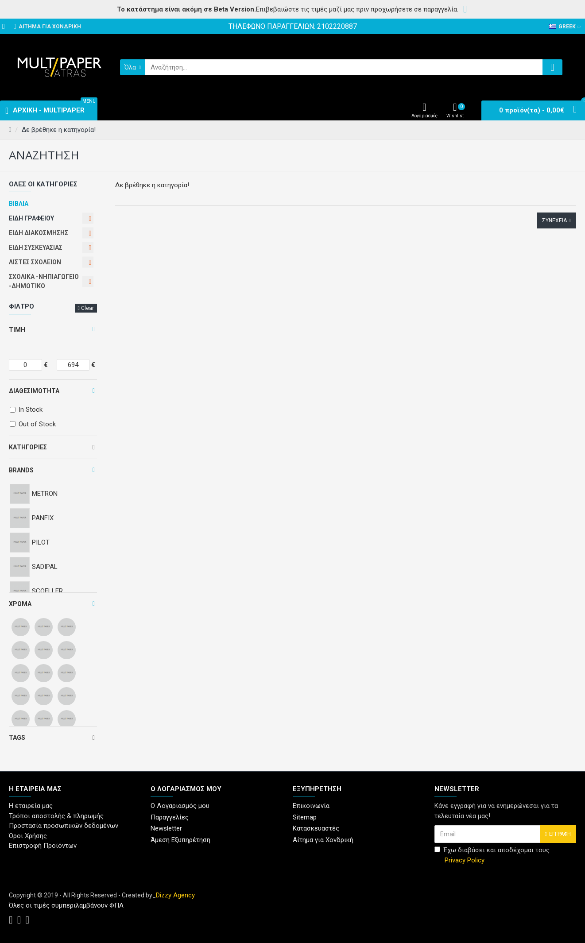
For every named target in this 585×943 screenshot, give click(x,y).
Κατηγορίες (28, 447)
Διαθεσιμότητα (34, 390)
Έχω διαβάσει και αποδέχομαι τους (492, 855)
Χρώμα (20, 603)
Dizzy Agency (175, 895)
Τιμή (17, 329)
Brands (21, 470)
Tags (17, 737)
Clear (87, 308)
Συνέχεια (554, 220)
